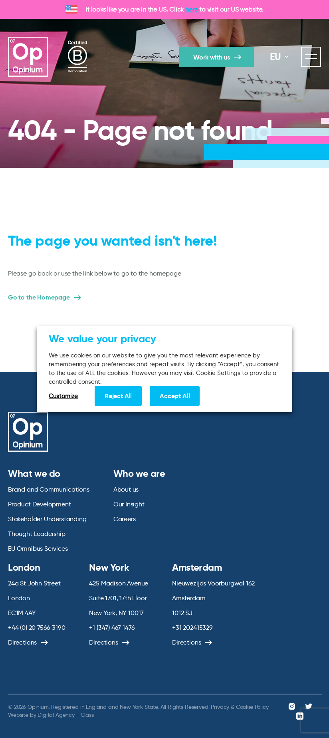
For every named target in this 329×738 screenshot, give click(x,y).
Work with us (211, 57)
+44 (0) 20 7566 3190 (36, 627)
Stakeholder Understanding (47, 519)
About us (126, 489)
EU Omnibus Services (38, 548)
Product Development (39, 504)
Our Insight (129, 504)
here (191, 9)
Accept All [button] (175, 396)
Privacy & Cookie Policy (239, 706)
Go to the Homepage (39, 298)
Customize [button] (63, 396)
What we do (34, 474)
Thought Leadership (36, 534)
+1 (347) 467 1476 (112, 627)
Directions (22, 642)
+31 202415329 (192, 627)
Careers (124, 519)
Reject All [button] (118, 396)
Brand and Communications (48, 489)
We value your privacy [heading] (102, 338)
